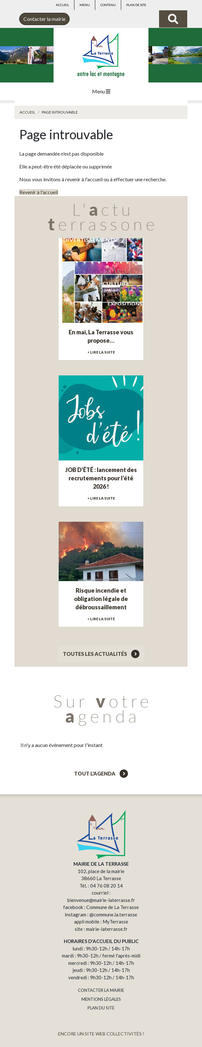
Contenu (108, 5)
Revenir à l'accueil (38, 192)
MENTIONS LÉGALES (101, 999)
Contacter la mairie (44, 19)
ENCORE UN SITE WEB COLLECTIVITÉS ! (101, 1033)
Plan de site (136, 5)
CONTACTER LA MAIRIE (101, 990)
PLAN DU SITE (101, 1007)
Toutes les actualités (101, 654)
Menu (85, 5)
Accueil (62, 5)
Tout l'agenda (101, 773)
